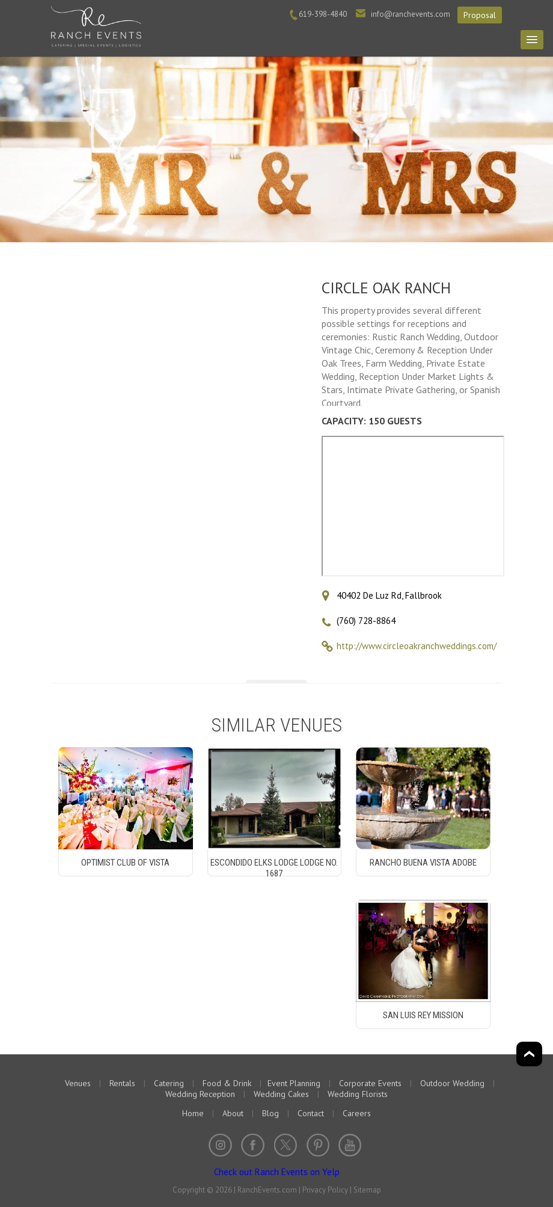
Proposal (479, 15)
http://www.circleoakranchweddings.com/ (416, 646)
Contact (311, 1113)
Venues (78, 1083)
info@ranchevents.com (410, 14)
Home (193, 1113)
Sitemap (367, 1190)
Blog (270, 1113)
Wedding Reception (200, 1094)
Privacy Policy (325, 1190)
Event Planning (293, 1083)
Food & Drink (227, 1083)
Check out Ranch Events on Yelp (277, 1172)
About (232, 1113)
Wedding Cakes (281, 1094)
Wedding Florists (358, 1094)
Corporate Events (370, 1083)
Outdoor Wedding (452, 1083)
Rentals (122, 1083)
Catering (169, 1083)
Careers (357, 1113)
